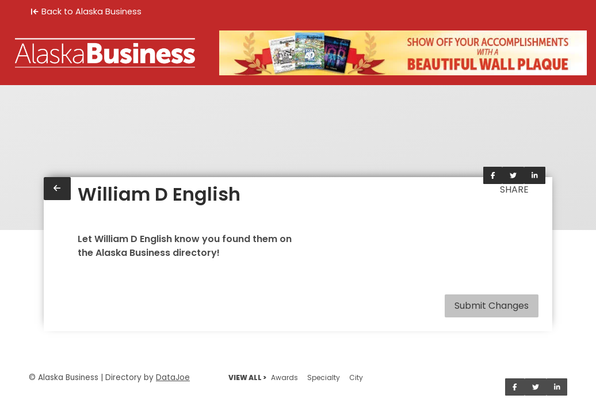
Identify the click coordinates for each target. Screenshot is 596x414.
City (356, 377)
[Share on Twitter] (513, 175)
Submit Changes (491, 305)
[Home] (105, 53)
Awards (284, 377)
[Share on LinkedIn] (534, 175)
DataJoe (173, 377)
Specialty (323, 377)
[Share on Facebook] (493, 175)
